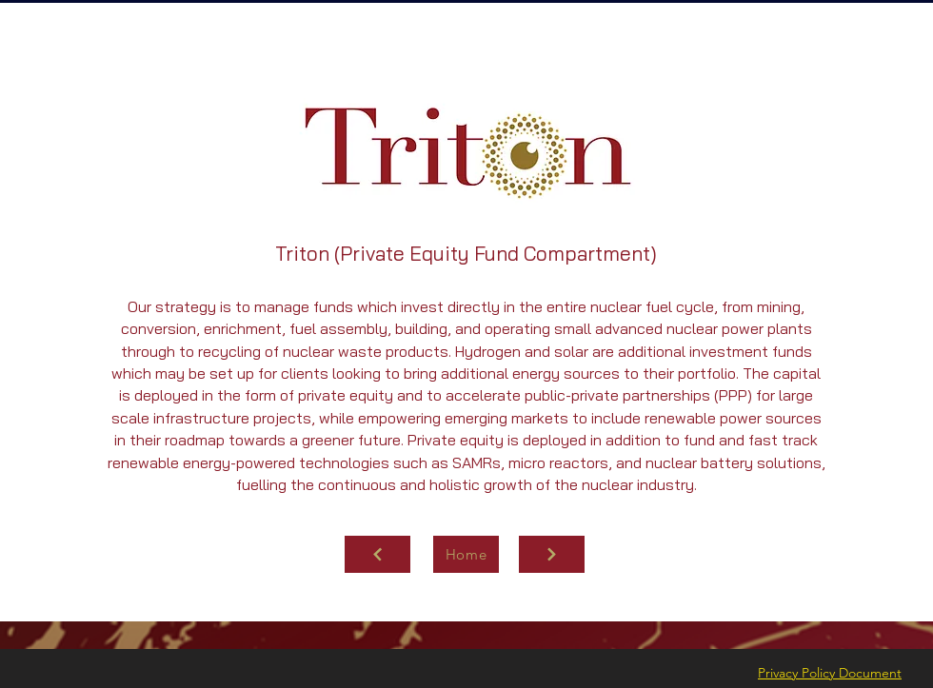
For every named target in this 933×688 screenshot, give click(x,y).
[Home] (466, 554)
